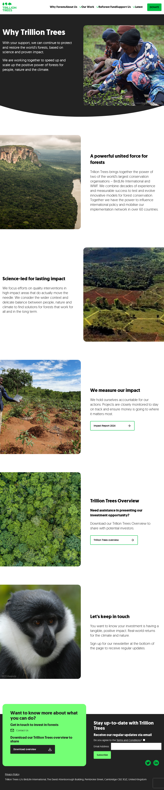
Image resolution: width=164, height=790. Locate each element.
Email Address (101, 746)
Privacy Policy (12, 774)
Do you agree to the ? (118, 740)
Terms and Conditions (129, 740)
